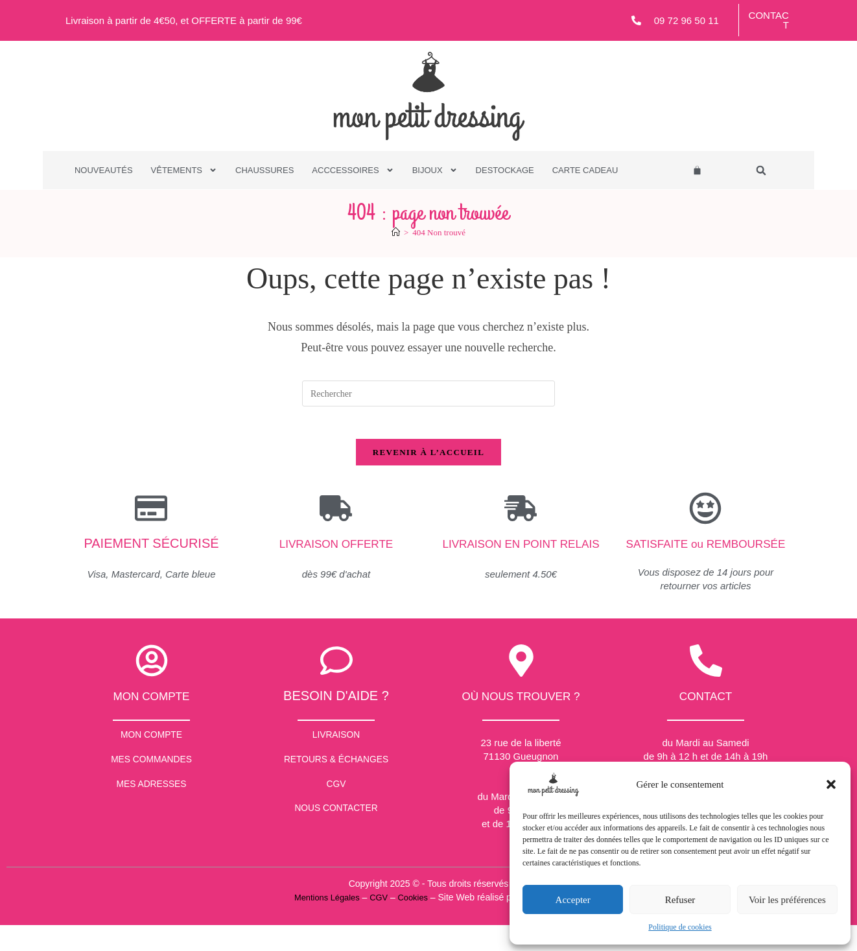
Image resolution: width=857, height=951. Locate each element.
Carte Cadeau (585, 170)
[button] (831, 784)
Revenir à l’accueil (428, 459)
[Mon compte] (151, 686)
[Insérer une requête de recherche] (428, 393)
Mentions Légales (322, 922)
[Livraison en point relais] (520, 515)
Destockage (505, 170)
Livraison (336, 762)
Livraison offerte (336, 550)
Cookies (414, 922)
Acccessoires (352, 170)
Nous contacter (336, 852)
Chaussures (264, 170)
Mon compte (151, 721)
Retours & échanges (336, 792)
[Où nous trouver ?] (521, 686)
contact (705, 721)
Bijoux (435, 170)
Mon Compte (151, 762)
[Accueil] (396, 232)
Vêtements (184, 170)
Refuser (680, 900)
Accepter (573, 900)
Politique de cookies (679, 927)
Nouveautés (104, 170)
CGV (336, 822)
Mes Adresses (151, 822)
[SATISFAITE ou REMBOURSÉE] (705, 515)
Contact (769, 20)
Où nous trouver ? (521, 721)
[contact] (706, 686)
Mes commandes (152, 792)
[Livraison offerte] (336, 515)
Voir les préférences (787, 900)
